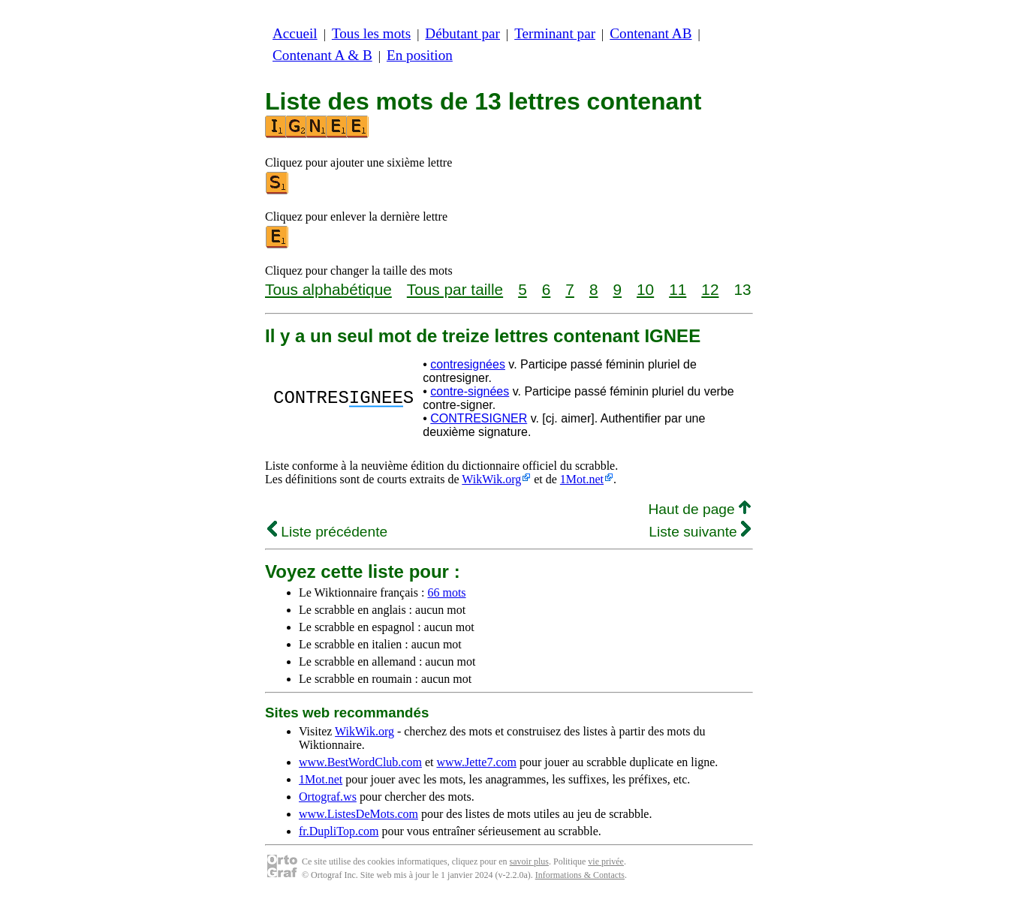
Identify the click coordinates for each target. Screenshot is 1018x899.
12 (709, 289)
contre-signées (469, 391)
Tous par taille (455, 289)
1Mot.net (582, 479)
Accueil (295, 33)
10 (645, 289)
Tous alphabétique (328, 289)
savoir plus (529, 861)
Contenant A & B (322, 55)
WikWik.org (491, 479)
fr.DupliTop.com (338, 831)
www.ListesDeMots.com (358, 813)
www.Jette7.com (476, 762)
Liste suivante (700, 532)
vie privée (606, 861)
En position (420, 55)
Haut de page (699, 509)
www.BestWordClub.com (360, 762)
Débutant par (462, 33)
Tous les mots (371, 33)
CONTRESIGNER (478, 418)
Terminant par (554, 33)
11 (677, 289)
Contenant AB (650, 33)
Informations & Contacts (580, 875)
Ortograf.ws (328, 796)
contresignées (467, 364)
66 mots (446, 592)
